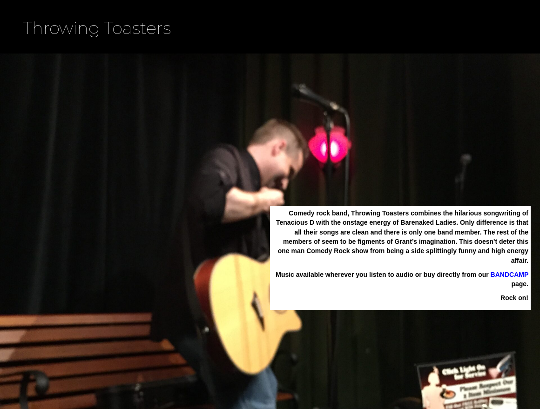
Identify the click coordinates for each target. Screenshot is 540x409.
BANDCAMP (509, 274)
